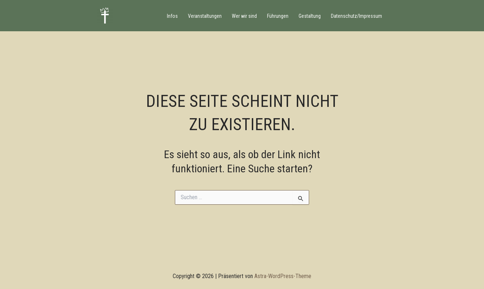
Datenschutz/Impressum (356, 16)
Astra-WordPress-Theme (282, 276)
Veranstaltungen (205, 16)
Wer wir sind (244, 16)
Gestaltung (310, 16)
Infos (172, 16)
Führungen (277, 16)
